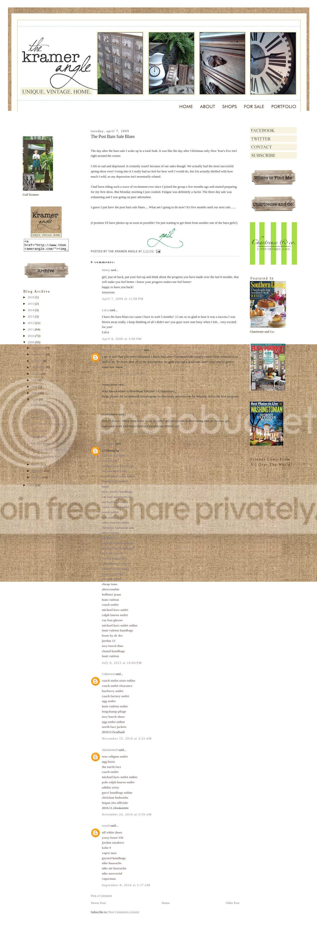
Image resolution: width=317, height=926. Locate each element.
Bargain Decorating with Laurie (122, 350)
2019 (31, 299)
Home (166, 903)
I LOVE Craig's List (44, 420)
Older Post (232, 903)
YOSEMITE (39, 439)
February (37, 473)
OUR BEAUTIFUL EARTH (49, 426)
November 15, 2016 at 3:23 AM (127, 738)
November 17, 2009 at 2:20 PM (126, 403)
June (34, 389)
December (38, 350)
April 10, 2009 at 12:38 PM (124, 373)
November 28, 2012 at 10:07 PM (127, 432)
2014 (31, 312)
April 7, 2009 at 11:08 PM (123, 299)
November (38, 356)
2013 (31, 319)
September (38, 369)
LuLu (105, 310)
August (36, 376)
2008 (31, 487)
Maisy (106, 270)
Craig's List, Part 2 (43, 413)
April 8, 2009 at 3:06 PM (122, 339)
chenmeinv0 (110, 750)
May (34, 395)
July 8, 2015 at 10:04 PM (122, 663)
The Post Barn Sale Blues (47, 445)
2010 (31, 338)
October (37, 363)
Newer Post (98, 903)
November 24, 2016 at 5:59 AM (127, 814)
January (36, 479)
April (35, 401)
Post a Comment (101, 896)
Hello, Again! (39, 433)
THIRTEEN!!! (40, 407)
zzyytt (106, 825)
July (34, 382)
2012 (31, 325)
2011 (31, 331)
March (36, 466)
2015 (31, 306)
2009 (31, 344)
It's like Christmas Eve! (46, 458)
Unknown (108, 443)
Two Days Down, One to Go (49, 452)
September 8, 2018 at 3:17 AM (126, 885)
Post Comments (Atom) (123, 912)
